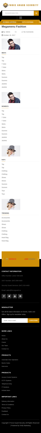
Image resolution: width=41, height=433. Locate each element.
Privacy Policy (6, 408)
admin (8, 32)
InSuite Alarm (6, 390)
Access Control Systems (9, 377)
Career (4, 342)
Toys (3, 191)
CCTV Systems (27, 22)
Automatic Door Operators (10, 360)
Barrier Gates (6, 363)
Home (3, 335)
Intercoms (5, 366)
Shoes (4, 177)
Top (3, 57)
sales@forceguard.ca (13, 290)
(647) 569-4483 (17, 280)
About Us (4, 339)
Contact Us (5, 349)
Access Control (10, 22)
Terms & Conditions (8, 404)
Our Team (5, 345)
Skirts (3, 70)
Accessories (6, 218)
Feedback (5, 411)
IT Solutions (5, 387)
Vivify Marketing (25, 425)
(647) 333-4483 (24, 285)
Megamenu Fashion (14, 26)
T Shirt (4, 64)
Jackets (4, 84)
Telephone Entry (7, 384)
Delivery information (8, 401)
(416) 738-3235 (17, 276)
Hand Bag (5, 237)
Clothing (4, 171)
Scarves (4, 77)
